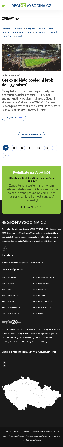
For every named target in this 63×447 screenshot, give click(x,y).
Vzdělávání (18, 32)
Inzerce (5, 262)
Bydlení (53, 32)
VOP (53, 431)
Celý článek (14, 117)
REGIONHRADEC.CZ (10, 313)
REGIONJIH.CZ (8, 289)
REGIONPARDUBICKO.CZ (43, 277)
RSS (44, 262)
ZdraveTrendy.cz (49, 352)
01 (5, 147)
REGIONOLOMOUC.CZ (42, 301)
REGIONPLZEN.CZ (10, 277)
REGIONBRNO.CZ (40, 289)
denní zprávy (12, 233)
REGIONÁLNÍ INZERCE (31, 207)
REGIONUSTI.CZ (9, 301)
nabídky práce (19, 237)
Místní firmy (7, 36)
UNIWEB (5, 337)
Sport (19, 36)
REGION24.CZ (39, 313)
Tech (29, 32)
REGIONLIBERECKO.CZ (12, 307)
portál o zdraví (22, 352)
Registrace (23, 262)
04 (30, 148)
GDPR (48, 431)
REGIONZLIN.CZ (40, 295)
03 (22, 148)
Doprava (18, 28)
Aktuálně (6, 28)
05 (38, 148)
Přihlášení (13, 262)
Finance (5, 32)
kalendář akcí (7, 237)
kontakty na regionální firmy (47, 233)
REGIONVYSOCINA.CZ (42, 283)
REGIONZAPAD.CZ (10, 283)
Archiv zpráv (35, 262)
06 (46, 148)
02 (14, 148)
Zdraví (42, 28)
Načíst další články (31, 134)
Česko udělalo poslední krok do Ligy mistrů (27, 82)
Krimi (51, 28)
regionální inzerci (25, 241)
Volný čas (30, 28)
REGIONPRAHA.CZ (10, 295)
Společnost (40, 32)
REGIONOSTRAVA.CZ (42, 307)
